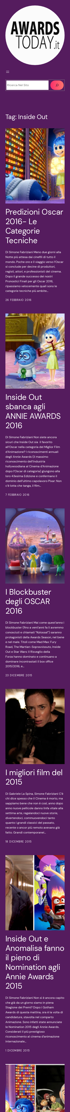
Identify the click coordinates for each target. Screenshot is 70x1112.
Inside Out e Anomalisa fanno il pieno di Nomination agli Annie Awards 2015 (34, 962)
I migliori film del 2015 (34, 777)
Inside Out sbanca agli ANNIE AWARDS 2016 (33, 411)
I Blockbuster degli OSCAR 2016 (28, 601)
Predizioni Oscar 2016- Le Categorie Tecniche (34, 226)
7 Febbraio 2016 (17, 494)
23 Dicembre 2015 (18, 675)
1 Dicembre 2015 (17, 1050)
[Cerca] (57, 85)
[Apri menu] (7, 72)
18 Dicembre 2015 (18, 841)
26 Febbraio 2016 (18, 300)
